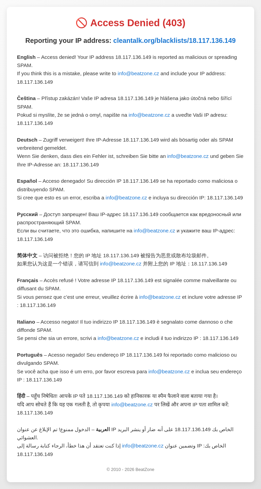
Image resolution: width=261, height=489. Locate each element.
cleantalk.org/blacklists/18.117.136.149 (174, 40)
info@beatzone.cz (138, 73)
